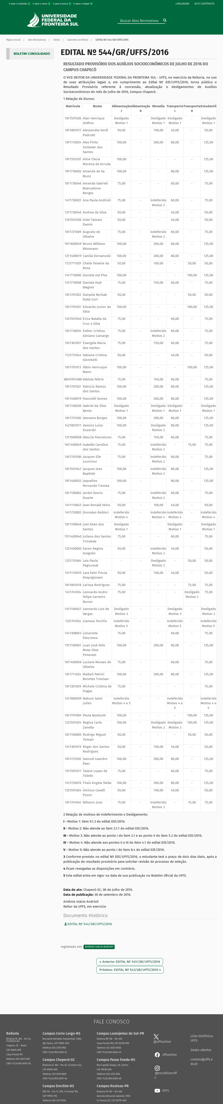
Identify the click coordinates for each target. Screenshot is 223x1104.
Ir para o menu (42, 3)
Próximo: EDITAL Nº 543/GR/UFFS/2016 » (130, 970)
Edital (56, 39)
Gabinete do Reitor (77, 39)
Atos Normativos (37, 39)
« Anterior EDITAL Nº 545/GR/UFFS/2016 (129, 962)
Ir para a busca (62, 3)
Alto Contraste (204, 3)
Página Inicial (13, 39)
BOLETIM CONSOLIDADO (32, 54)
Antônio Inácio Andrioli (99, 946)
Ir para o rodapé (83, 3)
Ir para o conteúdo (20, 3)
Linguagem (182, 3)
